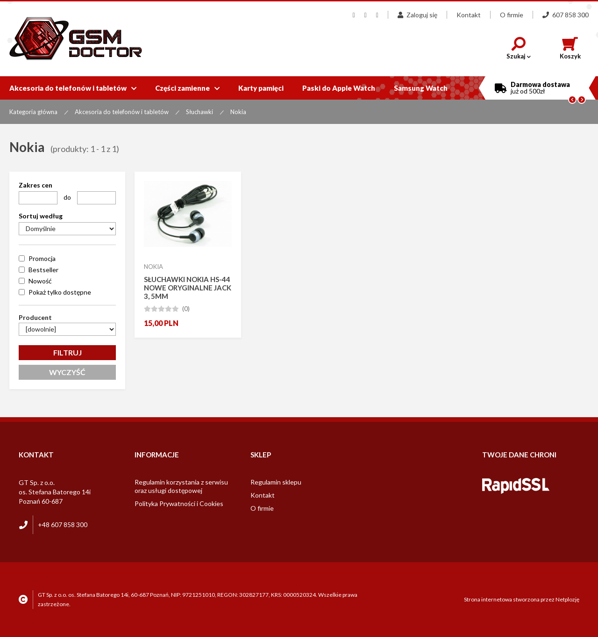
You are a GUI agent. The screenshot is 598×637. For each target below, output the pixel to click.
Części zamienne (187, 88)
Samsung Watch (421, 88)
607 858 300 (565, 15)
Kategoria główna (33, 112)
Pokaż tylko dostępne (59, 292)
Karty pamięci (261, 88)
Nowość (40, 281)
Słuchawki (199, 112)
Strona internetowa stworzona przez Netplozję (521, 599)
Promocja (42, 258)
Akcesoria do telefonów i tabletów (72, 88)
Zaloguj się (417, 15)
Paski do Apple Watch (338, 88)
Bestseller (43, 270)
